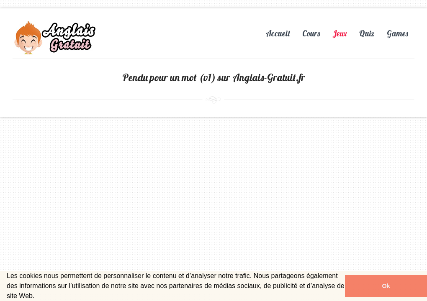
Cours (311, 33)
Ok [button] (386, 286)
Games (397, 33)
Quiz (366, 33)
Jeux (339, 33)
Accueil (278, 33)
